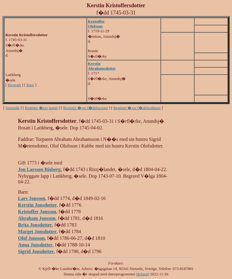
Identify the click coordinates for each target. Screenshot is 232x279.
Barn (30, 85)
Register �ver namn (41, 108)
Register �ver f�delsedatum (137, 108)
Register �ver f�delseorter (85, 108)
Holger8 (142, 274)
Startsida (13, 108)
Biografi (14, 85)
